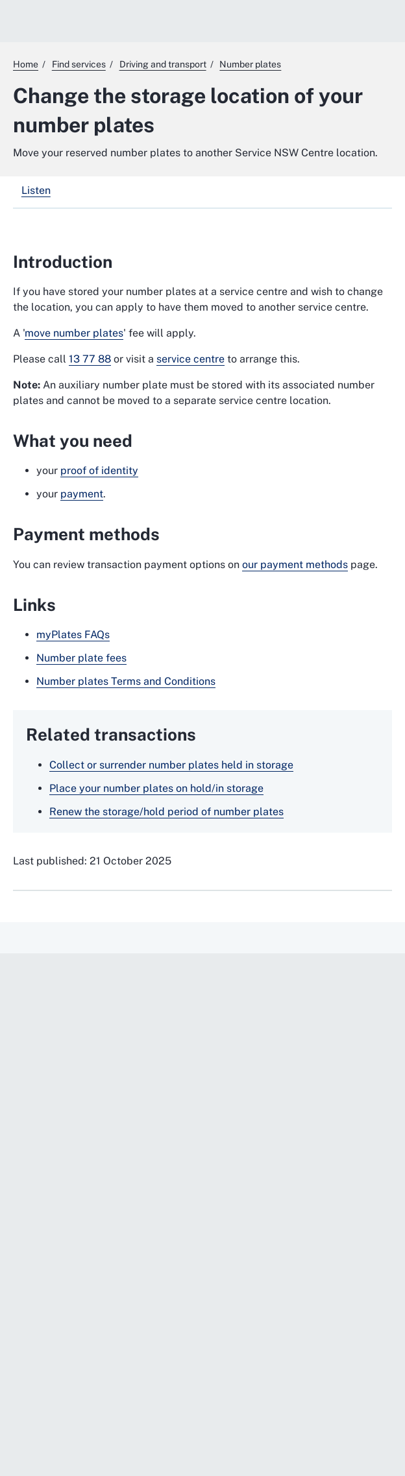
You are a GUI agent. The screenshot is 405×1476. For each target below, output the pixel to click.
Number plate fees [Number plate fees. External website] (81, 658)
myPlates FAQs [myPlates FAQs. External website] (73, 634)
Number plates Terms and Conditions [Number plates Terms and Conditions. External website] (125, 681)
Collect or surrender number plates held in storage (171, 765)
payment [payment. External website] (81, 494)
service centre (190, 359)
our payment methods (295, 564)
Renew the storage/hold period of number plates (166, 811)
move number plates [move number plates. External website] (74, 333)
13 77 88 (90, 359)
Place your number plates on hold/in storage (156, 788)
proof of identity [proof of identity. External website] (99, 470)
